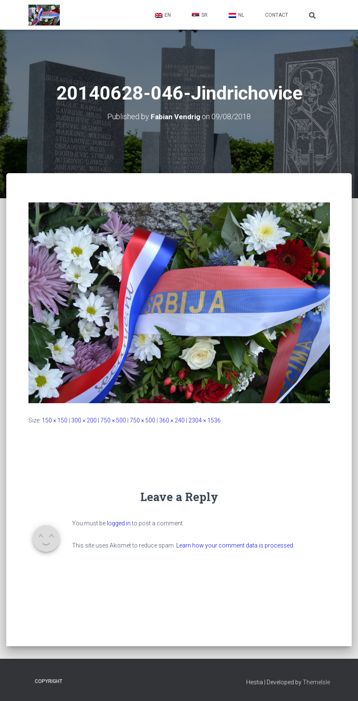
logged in (119, 522)
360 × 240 (172, 420)
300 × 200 (84, 420)
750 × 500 (113, 420)
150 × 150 (54, 420)
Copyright (48, 681)
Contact (276, 15)
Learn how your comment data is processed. (235, 545)
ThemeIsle (316, 682)
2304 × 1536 (204, 420)
